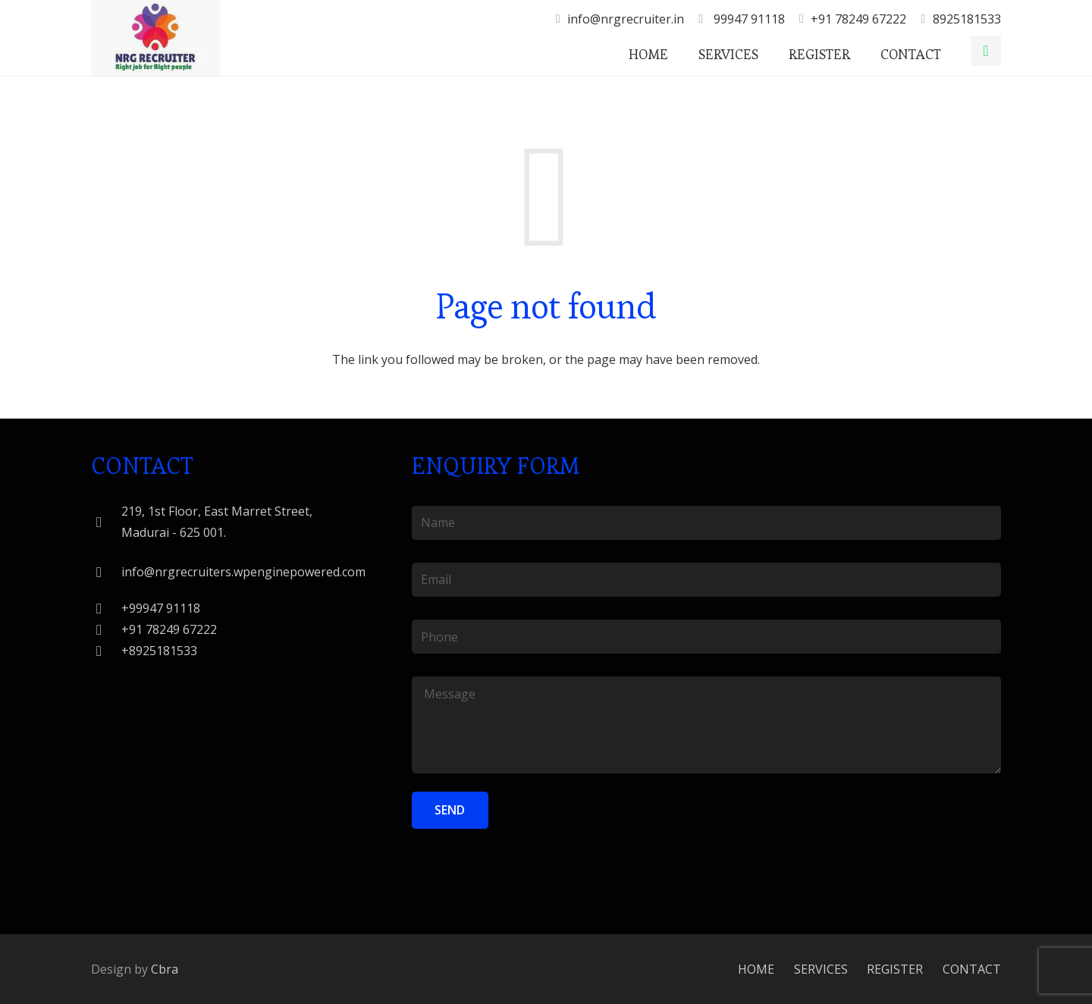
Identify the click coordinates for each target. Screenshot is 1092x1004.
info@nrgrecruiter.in (625, 19)
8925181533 (967, 19)
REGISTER (895, 969)
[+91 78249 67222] (106, 630)
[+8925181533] (106, 651)
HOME (756, 969)
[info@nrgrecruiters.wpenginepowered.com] (106, 572)
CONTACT (972, 969)
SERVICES (821, 969)
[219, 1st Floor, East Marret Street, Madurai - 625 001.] (106, 522)
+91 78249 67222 (858, 19)
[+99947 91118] (106, 608)
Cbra (164, 969)
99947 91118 (748, 19)
